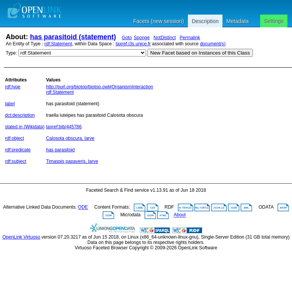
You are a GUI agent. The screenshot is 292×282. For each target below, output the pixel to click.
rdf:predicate (18, 150)
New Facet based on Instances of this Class (200, 53)
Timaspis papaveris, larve (72, 161)
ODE (83, 207)
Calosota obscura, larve (70, 138)
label (10, 103)
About (180, 215)
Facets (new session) (158, 21)
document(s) (213, 43)
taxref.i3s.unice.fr (133, 43)
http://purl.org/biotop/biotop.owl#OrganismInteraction (99, 87)
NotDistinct (164, 37)
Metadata (237, 21)
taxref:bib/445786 (64, 126)
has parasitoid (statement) (73, 37)
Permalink (190, 37)
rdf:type (12, 87)
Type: (11, 53)
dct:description (20, 115)
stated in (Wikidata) (25, 126)
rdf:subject (15, 161)
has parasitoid (60, 150)
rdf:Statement (58, 43)
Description (205, 21)
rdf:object (14, 138)
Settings (274, 21)
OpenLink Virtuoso (21, 237)
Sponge (141, 37)
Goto (127, 37)
